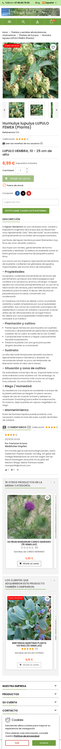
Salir (17, 742)
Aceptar (44, 742)
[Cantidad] (20, 170)
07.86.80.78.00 (21, 2)
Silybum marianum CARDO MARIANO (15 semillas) (29, 543)
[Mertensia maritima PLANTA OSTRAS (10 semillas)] (29, 598)
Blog (37, 2)
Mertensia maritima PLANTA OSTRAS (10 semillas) (29, 644)
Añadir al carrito (17, 178)
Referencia (8, 132)
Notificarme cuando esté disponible (26, 210)
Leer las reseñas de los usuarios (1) (22, 143)
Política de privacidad (26, 736)
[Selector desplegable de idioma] (49, 3)
